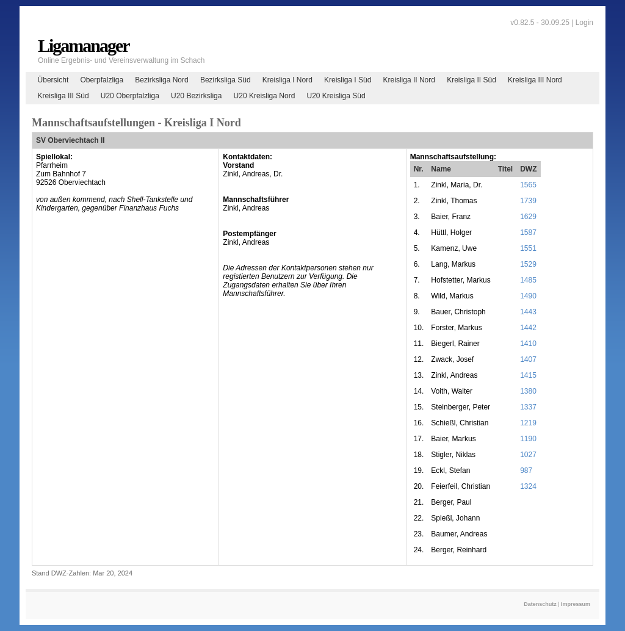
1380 (528, 391)
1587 (528, 232)
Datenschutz (540, 604)
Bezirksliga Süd (225, 80)
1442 (528, 327)
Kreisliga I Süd (347, 80)
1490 (528, 296)
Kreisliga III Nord (535, 80)
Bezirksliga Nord (161, 80)
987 (526, 470)
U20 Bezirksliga (196, 96)
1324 (528, 486)
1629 (528, 216)
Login (584, 22)
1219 (528, 423)
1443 (528, 312)
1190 (528, 438)
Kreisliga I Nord (287, 80)
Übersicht (53, 80)
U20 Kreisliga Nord (264, 96)
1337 (528, 407)
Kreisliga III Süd (63, 96)
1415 (528, 375)
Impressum (575, 604)
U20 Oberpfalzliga (130, 96)
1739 (528, 201)
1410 (528, 343)
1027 (528, 454)
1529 (528, 264)
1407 (528, 359)
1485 (528, 280)
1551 (528, 248)
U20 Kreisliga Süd (336, 96)
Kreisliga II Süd (471, 80)
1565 (528, 185)
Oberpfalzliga (101, 80)
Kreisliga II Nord (409, 80)
